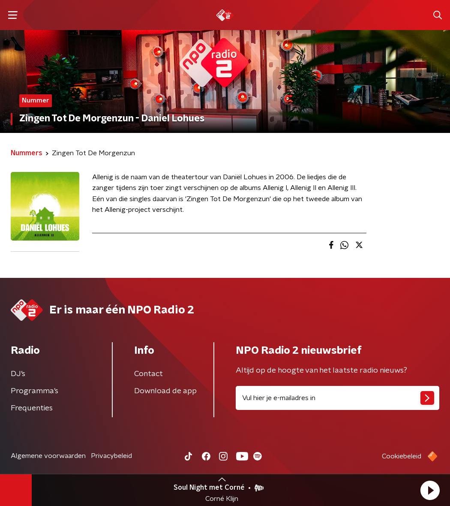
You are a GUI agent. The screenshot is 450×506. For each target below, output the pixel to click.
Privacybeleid (111, 455)
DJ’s (18, 374)
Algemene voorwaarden (48, 455)
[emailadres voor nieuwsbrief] (337, 398)
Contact (148, 374)
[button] (430, 490)
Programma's (34, 391)
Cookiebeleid (401, 456)
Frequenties (32, 408)
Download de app (165, 391)
